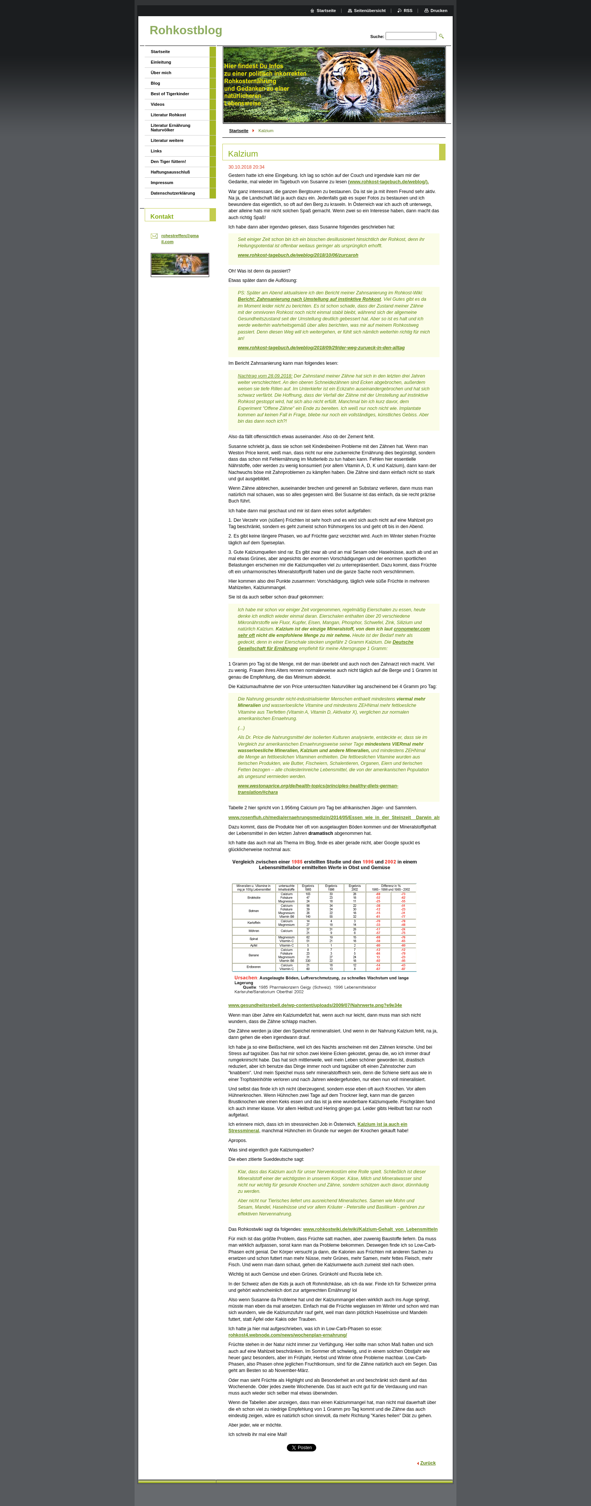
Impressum (162, 182)
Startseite (238, 130)
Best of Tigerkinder (170, 93)
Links (156, 151)
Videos (157, 104)
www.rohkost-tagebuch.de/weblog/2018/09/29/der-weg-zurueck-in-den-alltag (321, 347)
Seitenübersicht (370, 10)
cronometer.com (412, 629)
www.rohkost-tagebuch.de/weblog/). (389, 181)
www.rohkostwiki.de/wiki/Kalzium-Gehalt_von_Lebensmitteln (370, 1229)
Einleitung (161, 62)
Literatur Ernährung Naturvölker (170, 127)
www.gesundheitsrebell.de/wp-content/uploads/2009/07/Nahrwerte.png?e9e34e (315, 1005)
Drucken (438, 10)
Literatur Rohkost (168, 115)
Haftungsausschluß (170, 172)
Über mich (161, 72)
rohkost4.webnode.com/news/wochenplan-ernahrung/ (287, 1335)
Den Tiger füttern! (168, 161)
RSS (408, 10)
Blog (155, 83)
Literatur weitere (167, 140)
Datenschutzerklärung (173, 193)
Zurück (428, 1463)
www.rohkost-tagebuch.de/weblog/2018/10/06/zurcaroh (298, 255)
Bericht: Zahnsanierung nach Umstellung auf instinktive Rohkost (309, 299)
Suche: (377, 36)
